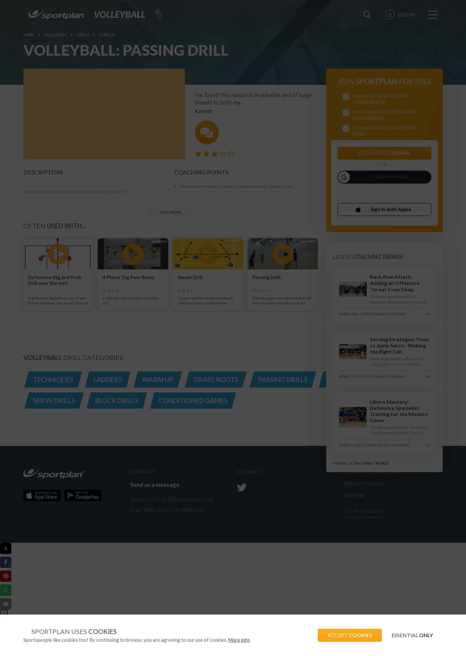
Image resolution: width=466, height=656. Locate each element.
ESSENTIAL (412, 635)
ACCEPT (349, 635)
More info (239, 640)
